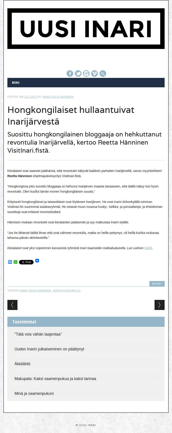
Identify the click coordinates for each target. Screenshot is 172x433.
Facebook (70, 73)
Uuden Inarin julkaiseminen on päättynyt (49, 349)
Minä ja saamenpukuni (34, 393)
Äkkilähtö (22, 364)
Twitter (78, 73)
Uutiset (157, 283)
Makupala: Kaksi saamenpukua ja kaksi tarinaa (55, 378)
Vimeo (94, 73)
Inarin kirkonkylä (67, 290)
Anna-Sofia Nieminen (58, 96)
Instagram (86, 73)
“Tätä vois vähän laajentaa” (38, 334)
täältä (148, 248)
